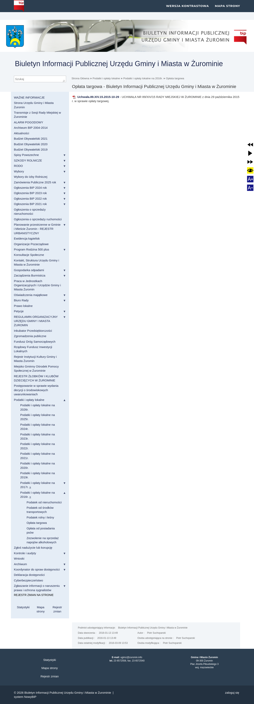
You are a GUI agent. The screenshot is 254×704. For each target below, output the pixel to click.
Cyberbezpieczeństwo (28, 580)
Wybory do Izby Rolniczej (30, 176)
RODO (18, 165)
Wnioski (19, 558)
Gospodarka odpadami (29, 270)
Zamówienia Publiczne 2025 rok (35, 182)
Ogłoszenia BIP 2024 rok (30, 187)
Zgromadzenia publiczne (30, 336)
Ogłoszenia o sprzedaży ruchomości (38, 219)
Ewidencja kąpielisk (27, 238)
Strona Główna (80, 78)
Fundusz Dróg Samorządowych (34, 341)
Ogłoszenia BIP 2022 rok (30, 198)
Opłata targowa (175, 78)
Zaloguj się (232, 692)
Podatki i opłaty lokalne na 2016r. (143, 78)
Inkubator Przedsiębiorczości (33, 330)
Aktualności (21, 133)
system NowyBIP (25, 696)
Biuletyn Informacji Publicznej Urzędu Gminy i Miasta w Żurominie (119, 64)
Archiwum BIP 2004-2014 (31, 127)
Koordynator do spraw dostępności (37, 569)
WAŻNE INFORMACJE (29, 97)
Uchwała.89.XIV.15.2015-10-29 (95, 97)
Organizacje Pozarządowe (31, 244)
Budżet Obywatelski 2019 (30, 149)
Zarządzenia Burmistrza (29, 275)
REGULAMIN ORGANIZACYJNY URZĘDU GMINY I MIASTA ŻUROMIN (36, 321)
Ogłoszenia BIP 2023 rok (30, 193)
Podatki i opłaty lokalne (106, 78)
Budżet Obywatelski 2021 (30, 138)
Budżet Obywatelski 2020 (30, 144)
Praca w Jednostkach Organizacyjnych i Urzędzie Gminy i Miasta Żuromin (37, 285)
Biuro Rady (21, 300)
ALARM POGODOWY (28, 122)
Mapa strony (227, 10)
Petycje (19, 311)
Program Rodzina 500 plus (31, 249)
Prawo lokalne (23, 306)
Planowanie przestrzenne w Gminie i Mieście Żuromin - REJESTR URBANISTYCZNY (37, 229)
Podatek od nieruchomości (44, 502)
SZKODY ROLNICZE (28, 160)
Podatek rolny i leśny (40, 517)
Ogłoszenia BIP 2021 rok (30, 204)
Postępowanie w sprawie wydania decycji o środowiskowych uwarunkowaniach (36, 390)
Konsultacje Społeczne (29, 254)
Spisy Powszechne (26, 155)
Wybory (19, 171)
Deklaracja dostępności (29, 574)
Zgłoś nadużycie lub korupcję (33, 547)
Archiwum (20, 564)
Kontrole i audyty (25, 553)
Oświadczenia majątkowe (30, 295)
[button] (250, 144)
